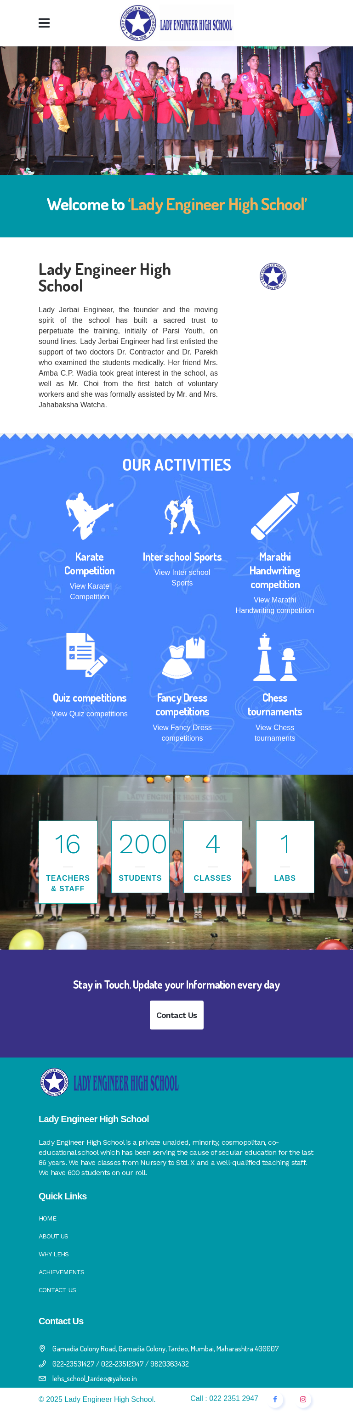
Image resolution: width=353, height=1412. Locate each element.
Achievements (61, 1272)
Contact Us (176, 1015)
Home (47, 1218)
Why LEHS (54, 1254)
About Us (53, 1236)
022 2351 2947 (233, 1398)
